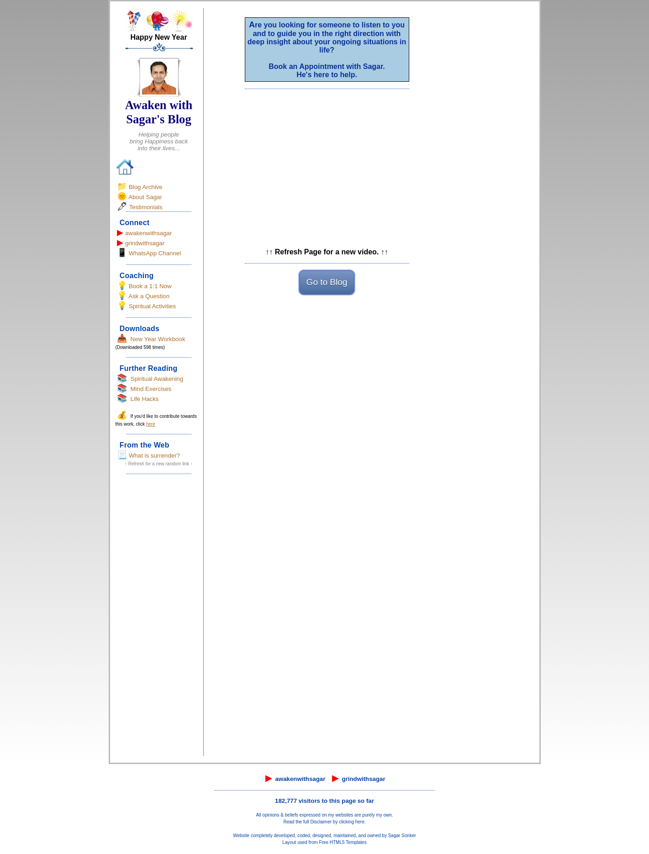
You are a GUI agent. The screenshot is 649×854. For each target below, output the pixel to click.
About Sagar (145, 197)
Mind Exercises (151, 388)
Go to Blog (327, 282)
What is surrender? (154, 455)
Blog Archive (146, 187)
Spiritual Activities (152, 306)
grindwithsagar (144, 243)
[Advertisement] (159, 618)
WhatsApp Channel (155, 253)
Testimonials (146, 207)
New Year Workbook (158, 339)
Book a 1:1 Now (150, 286)
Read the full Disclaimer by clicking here (323, 821)
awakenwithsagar (148, 233)
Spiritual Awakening (157, 378)
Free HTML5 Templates (342, 842)
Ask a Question (148, 296)
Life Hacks (145, 398)
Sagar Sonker (402, 835)
